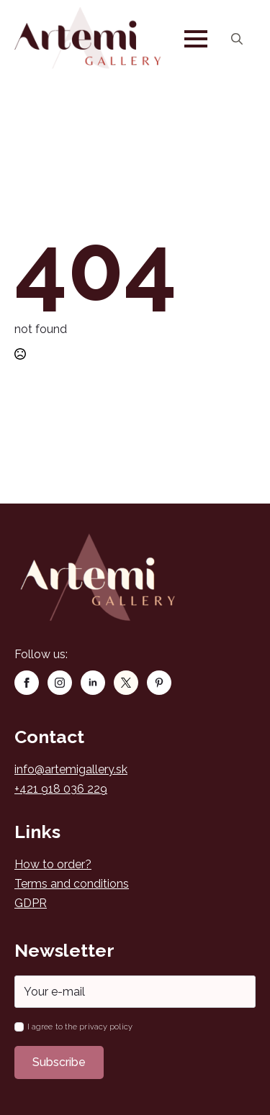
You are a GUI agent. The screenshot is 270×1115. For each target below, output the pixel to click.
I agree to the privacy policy (79, 1027)
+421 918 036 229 (60, 789)
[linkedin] (93, 682)
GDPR (30, 903)
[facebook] (26, 682)
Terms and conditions (71, 884)
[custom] (126, 682)
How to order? (52, 864)
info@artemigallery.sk (70, 769)
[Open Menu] (195, 38)
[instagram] (60, 682)
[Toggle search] (237, 39)
